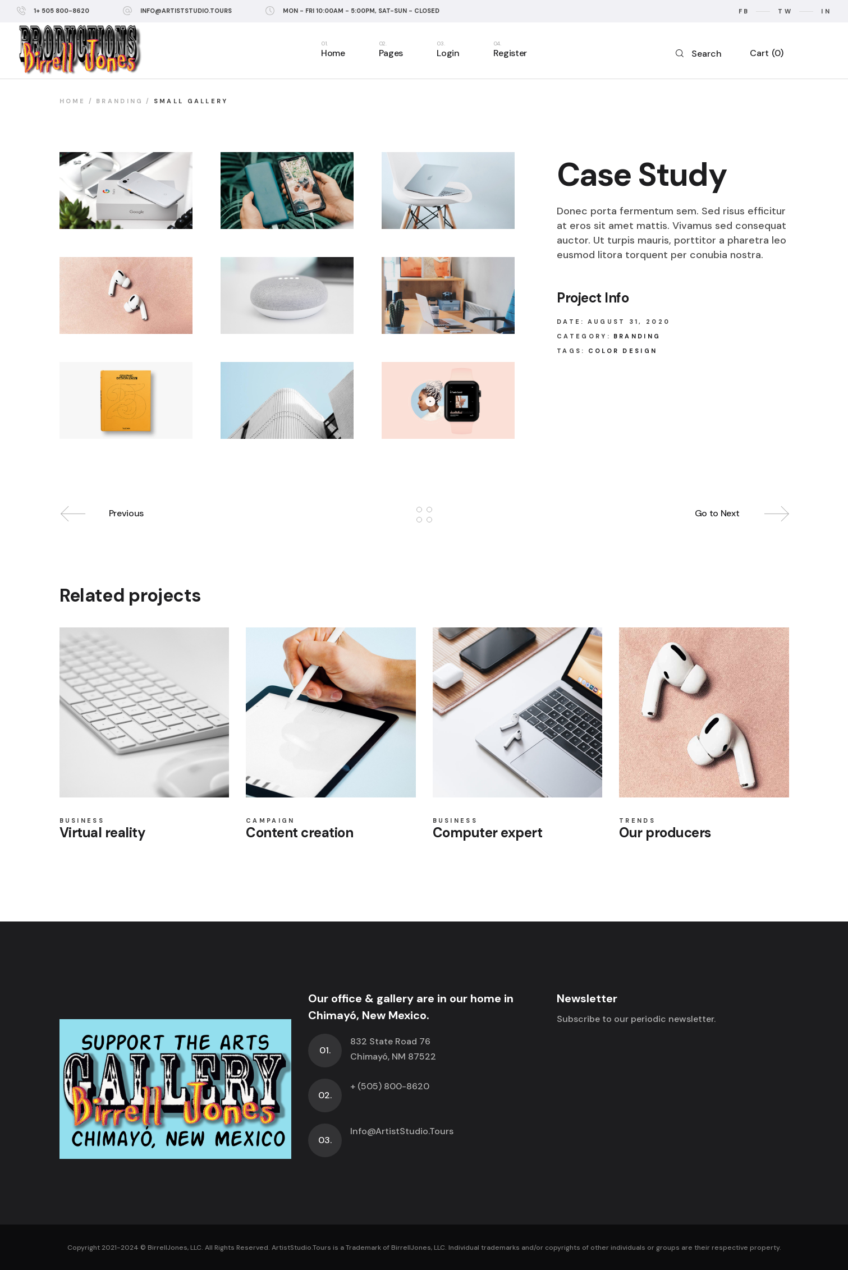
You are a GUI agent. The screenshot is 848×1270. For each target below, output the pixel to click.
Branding (637, 336)
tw (785, 11)
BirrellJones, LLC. (175, 1247)
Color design (623, 351)
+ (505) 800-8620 (389, 1086)
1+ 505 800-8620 (61, 11)
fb (744, 11)
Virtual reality (102, 832)
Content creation (299, 832)
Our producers (665, 832)
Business (81, 821)
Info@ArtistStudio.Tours (401, 1131)
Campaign (270, 821)
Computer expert (488, 832)
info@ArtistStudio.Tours (186, 11)
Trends (637, 821)
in (826, 11)
